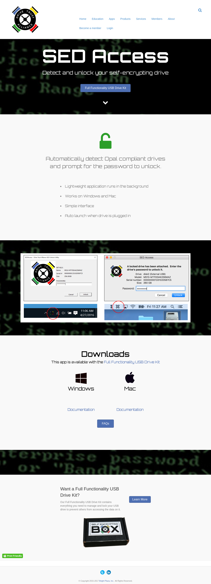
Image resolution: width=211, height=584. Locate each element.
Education (97, 18)
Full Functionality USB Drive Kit (132, 362)
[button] (105, 88)
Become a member (90, 28)
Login (110, 28)
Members (157, 18)
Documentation (81, 410)
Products (125, 18)
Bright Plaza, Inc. (106, 581)
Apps (112, 18)
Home (82, 18)
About (171, 18)
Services (141, 18)
